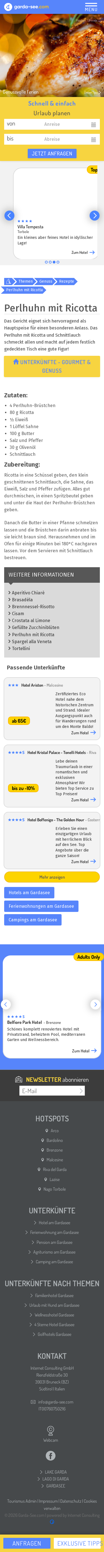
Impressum (48, 1501)
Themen (26, 281)
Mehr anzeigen (52, 877)
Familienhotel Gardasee (54, 1295)
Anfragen (26, 1543)
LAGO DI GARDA (55, 1479)
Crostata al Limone (31, 620)
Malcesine (55, 1159)
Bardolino (55, 1140)
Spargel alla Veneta (32, 641)
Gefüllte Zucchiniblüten (35, 627)
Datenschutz (70, 1501)
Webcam (50, 1434)
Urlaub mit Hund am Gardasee (54, 1305)
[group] (56, 212)
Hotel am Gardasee (54, 1222)
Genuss (45, 281)
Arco (55, 1130)
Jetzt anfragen (52, 153)
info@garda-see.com (55, 1402)
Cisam (18, 613)
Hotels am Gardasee (29, 892)
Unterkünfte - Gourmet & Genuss (52, 366)
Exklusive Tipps (79, 1543)
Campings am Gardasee (33, 919)
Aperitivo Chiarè (28, 592)
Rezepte (66, 281)
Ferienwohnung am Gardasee (54, 1232)
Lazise (55, 1179)
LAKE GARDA (56, 1472)
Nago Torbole (55, 1189)
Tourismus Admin (22, 1501)
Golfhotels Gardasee (54, 1334)
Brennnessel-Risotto (33, 606)
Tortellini (21, 648)
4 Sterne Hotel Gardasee (54, 1324)
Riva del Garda (55, 1169)
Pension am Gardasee (54, 1242)
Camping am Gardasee (54, 1261)
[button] (9, 216)
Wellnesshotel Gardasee (54, 1315)
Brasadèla (22, 599)
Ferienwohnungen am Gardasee (41, 906)
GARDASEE (55, 1486)
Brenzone (55, 1150)
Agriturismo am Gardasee (54, 1252)
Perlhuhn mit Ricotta (24, 290)
